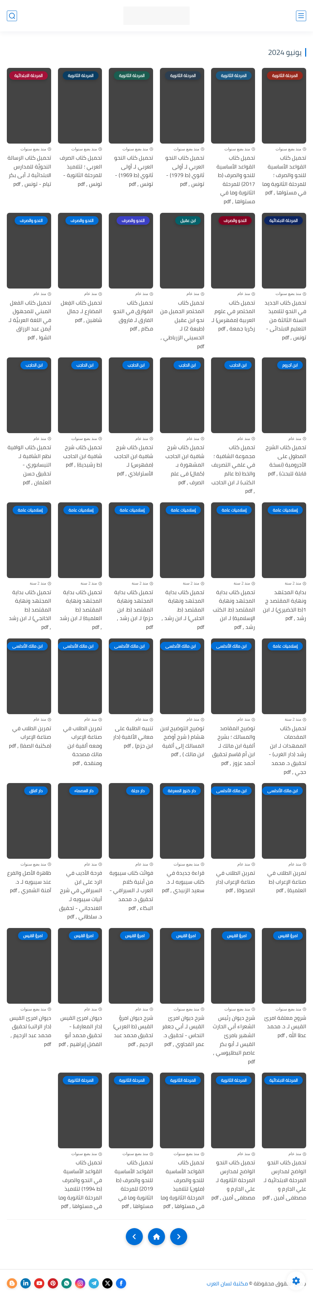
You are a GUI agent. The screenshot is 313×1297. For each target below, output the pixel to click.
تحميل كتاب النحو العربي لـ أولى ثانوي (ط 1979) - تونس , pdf (184, 170)
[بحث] (12, 16)
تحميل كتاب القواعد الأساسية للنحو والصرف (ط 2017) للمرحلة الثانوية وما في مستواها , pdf (236, 179)
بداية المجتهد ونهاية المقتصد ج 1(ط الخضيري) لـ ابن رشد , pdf (284, 605)
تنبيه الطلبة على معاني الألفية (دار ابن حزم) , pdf (133, 737)
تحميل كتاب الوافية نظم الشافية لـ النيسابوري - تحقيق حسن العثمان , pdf (29, 465)
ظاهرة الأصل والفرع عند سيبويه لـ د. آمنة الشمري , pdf (29, 882)
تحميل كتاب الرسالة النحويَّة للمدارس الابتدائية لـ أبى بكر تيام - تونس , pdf (29, 170)
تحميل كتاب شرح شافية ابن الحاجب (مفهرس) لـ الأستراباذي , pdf (133, 460)
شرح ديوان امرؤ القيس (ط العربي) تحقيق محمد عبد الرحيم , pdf (133, 1031)
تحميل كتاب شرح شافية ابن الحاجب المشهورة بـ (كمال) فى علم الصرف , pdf (184, 465)
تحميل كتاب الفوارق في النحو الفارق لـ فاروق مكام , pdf (133, 315)
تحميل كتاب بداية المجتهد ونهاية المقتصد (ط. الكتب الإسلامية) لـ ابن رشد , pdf (234, 610)
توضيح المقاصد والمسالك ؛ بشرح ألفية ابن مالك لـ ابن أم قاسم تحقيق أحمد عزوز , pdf (233, 746)
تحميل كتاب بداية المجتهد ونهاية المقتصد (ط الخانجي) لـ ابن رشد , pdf (30, 610)
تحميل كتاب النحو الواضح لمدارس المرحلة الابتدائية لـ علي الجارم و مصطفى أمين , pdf (284, 1180)
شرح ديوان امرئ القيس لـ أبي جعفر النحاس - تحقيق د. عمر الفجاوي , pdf (183, 1031)
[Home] (156, 1236)
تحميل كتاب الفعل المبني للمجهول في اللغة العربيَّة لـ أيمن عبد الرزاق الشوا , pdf (30, 320)
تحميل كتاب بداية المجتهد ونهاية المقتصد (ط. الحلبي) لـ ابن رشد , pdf (183, 610)
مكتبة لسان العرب (227, 1283)
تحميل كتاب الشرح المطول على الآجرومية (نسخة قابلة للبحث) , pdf (286, 460)
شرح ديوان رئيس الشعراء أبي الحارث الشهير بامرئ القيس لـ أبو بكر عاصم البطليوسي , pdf (234, 1040)
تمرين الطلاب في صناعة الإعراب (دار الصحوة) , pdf (235, 882)
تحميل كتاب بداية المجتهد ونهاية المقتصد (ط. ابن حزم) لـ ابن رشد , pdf (133, 610)
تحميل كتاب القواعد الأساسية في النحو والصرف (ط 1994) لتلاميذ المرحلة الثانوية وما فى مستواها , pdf (80, 1184)
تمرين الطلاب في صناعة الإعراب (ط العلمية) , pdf (286, 882)
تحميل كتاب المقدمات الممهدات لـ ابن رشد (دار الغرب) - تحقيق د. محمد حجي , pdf (287, 750)
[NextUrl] (134, 1236)
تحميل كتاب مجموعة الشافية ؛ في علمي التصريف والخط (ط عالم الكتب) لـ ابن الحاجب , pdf (233, 469)
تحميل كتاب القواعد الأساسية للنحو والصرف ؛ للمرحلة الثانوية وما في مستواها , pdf (284, 175)
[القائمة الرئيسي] (301, 16)
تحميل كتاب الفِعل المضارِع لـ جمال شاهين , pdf (81, 311)
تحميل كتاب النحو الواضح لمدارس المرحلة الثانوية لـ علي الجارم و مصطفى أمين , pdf (233, 1180)
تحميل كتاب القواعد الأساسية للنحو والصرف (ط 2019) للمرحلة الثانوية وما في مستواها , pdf (134, 1184)
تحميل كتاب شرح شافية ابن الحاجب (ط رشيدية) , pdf (82, 456)
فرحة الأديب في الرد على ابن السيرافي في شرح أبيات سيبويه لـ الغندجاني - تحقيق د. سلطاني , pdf (80, 895)
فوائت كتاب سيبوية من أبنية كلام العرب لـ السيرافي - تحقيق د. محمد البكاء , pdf (131, 890)
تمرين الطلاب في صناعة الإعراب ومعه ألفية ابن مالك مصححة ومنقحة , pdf (82, 746)
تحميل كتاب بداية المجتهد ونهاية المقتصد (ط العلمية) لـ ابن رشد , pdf (81, 610)
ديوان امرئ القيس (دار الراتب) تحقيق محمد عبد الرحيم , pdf (30, 1031)
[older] (178, 1236)
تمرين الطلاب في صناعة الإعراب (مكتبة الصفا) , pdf (30, 737)
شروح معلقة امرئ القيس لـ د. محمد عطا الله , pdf (285, 1027)
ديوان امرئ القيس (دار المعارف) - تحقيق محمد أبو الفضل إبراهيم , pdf (80, 1031)
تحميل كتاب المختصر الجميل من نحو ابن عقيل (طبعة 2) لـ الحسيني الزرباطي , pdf (182, 324)
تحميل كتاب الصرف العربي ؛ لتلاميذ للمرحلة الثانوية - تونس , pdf (81, 170)
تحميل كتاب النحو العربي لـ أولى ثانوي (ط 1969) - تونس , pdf (133, 170)
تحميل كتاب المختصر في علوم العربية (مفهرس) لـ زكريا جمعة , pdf (233, 315)
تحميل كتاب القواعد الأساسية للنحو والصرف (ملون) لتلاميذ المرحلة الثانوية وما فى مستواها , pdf (182, 1184)
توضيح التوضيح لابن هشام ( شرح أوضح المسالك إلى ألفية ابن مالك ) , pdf (182, 741)
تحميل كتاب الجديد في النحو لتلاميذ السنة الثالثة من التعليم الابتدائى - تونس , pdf (285, 320)
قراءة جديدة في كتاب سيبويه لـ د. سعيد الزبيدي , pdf (183, 882)
